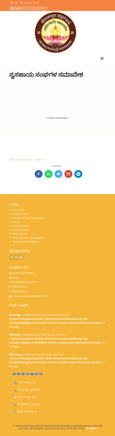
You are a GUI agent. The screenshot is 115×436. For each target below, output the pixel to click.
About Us (18, 210)
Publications (19, 233)
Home (16, 222)
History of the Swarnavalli (28, 218)
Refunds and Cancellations (28, 237)
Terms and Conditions (25, 241)
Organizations (20, 225)
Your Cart (29, 3)
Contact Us (19, 214)
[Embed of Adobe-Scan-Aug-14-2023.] (57, 118)
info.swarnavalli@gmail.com (28, 296)
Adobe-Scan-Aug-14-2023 (20, 160)
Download (39, 160)
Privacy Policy (20, 229)
